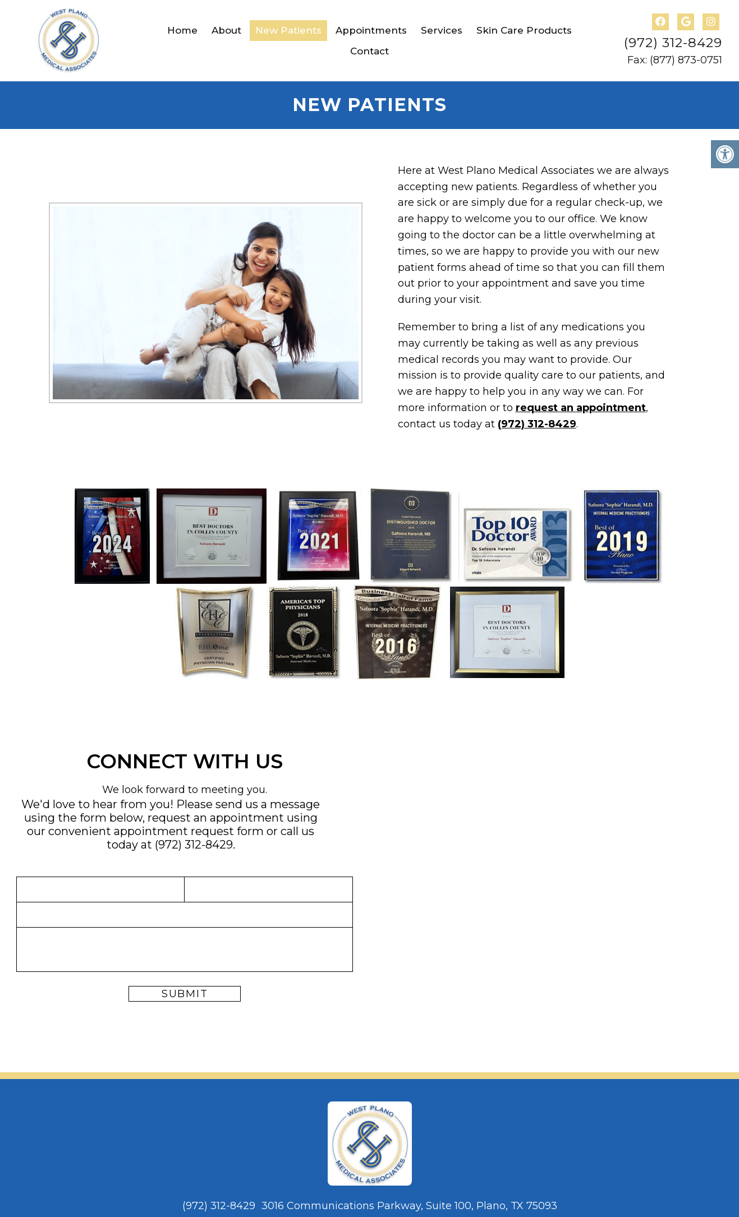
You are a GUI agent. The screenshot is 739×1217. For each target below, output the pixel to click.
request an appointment (581, 408)
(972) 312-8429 (673, 42)
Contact (369, 51)
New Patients (288, 30)
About (226, 30)
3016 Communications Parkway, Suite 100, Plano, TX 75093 (409, 1206)
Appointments (371, 30)
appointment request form (189, 831)
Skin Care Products (524, 30)
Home (182, 30)
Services (441, 30)
